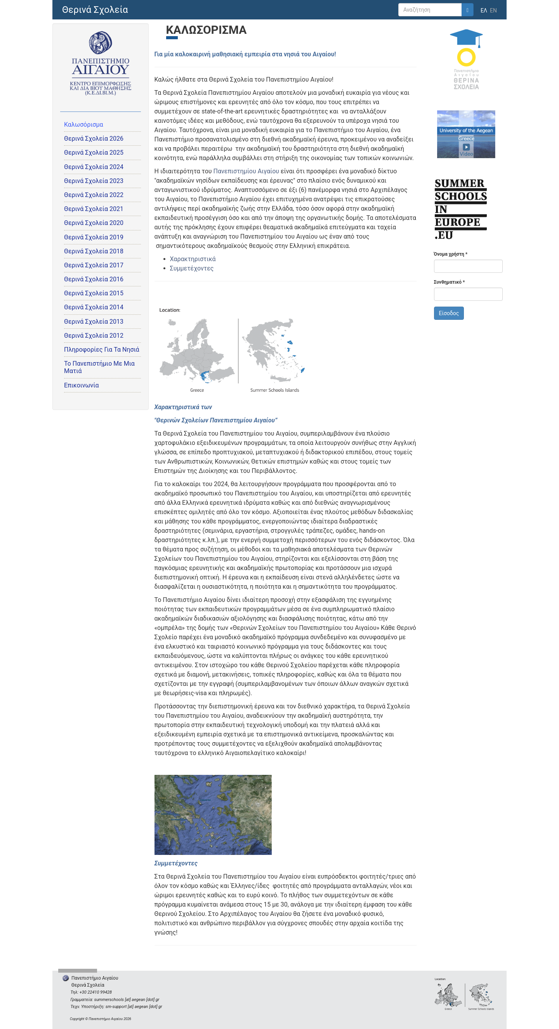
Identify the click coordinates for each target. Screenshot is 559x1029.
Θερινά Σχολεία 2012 (93, 335)
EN (493, 10)
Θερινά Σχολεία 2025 (93, 152)
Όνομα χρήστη (451, 254)
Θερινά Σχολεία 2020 (93, 223)
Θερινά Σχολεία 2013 (93, 321)
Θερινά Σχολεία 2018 (93, 251)
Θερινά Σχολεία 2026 (93, 138)
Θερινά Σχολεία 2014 (93, 307)
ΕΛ (484, 10)
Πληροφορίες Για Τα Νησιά (101, 349)
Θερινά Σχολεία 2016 (93, 279)
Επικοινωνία (81, 385)
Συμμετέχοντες (192, 268)
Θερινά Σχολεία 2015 (93, 293)
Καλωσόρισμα (83, 124)
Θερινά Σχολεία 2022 (93, 195)
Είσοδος (449, 313)
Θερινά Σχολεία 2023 (93, 181)
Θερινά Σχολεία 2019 (93, 237)
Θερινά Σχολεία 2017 (93, 265)
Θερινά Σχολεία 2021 (93, 209)
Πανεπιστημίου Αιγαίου (246, 171)
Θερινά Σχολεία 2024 (93, 167)
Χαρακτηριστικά (193, 259)
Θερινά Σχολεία (95, 9)
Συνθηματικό (449, 282)
